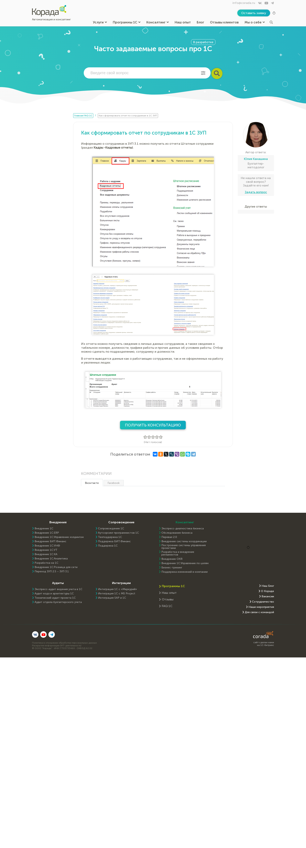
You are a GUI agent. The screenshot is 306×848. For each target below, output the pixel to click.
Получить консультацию (153, 425)
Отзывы (167, 599)
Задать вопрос (256, 192)
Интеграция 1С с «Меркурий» (117, 589)
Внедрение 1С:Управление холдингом (59, 537)
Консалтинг (157, 22)
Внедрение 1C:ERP (47, 532)
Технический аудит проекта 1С (55, 598)
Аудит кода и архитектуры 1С (54, 593)
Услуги (100, 22)
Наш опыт (183, 22)
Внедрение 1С (44, 528)
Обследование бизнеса (176, 532)
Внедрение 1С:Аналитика (51, 558)
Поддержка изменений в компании (184, 572)
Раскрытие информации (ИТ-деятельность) (56, 645)
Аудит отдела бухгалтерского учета (58, 602)
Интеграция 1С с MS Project (116, 593)
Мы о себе (255, 22)
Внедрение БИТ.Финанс (50, 541)
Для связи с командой (259, 612)
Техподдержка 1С (110, 537)
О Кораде (267, 591)
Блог (200, 22)
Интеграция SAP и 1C (112, 598)
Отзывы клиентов (224, 22)
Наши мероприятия (261, 607)
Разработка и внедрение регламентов (177, 553)
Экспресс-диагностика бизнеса (182, 528)
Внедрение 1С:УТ (46, 550)
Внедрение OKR (171, 559)
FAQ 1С (167, 606)
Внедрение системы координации (184, 541)
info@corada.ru (243, 3)
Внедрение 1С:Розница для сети (56, 567)
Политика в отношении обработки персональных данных (64, 642)
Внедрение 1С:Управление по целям (185, 563)
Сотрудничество (263, 601)
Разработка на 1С (46, 563)
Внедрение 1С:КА (46, 554)
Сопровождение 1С (111, 528)
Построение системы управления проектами (183, 546)
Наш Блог (268, 586)
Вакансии (268, 596)
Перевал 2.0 (169, 537)
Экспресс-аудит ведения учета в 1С (58, 589)
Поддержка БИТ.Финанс (114, 541)
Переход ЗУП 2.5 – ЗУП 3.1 (52, 571)
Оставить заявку (253, 13)
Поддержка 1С (108, 545)
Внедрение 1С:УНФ (47, 545)
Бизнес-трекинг (171, 567)
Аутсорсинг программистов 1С (118, 532)
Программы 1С (127, 22)
